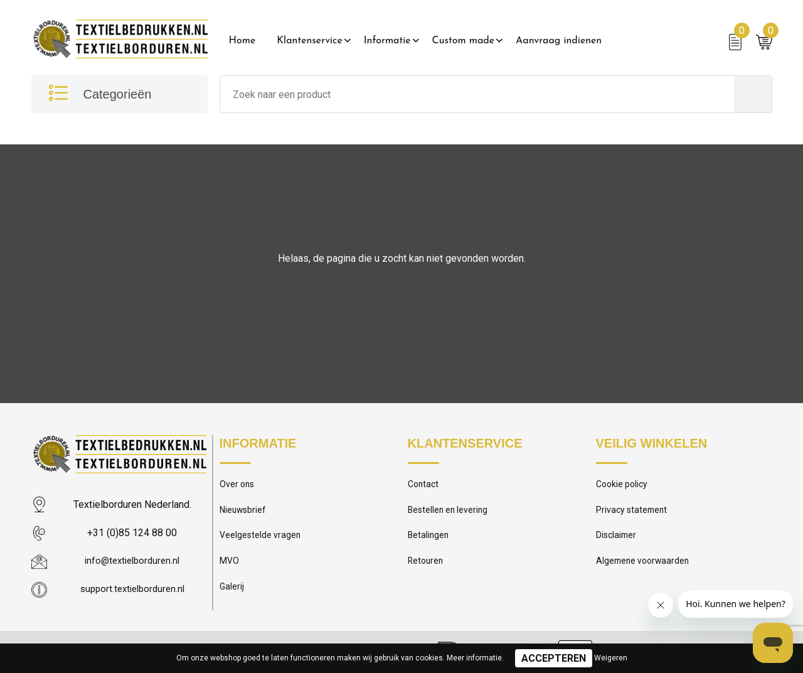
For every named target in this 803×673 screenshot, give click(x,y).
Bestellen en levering (450, 512)
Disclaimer (617, 539)
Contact (424, 485)
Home (242, 41)
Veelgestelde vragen (261, 539)
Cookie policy (623, 485)
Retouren (426, 566)
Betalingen (429, 539)
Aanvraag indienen (559, 41)
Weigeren (610, 658)
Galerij (232, 593)
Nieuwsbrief (244, 512)
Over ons (238, 485)
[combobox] (477, 94)
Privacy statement (633, 512)
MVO (230, 566)
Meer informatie (474, 658)
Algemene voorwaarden (645, 566)
